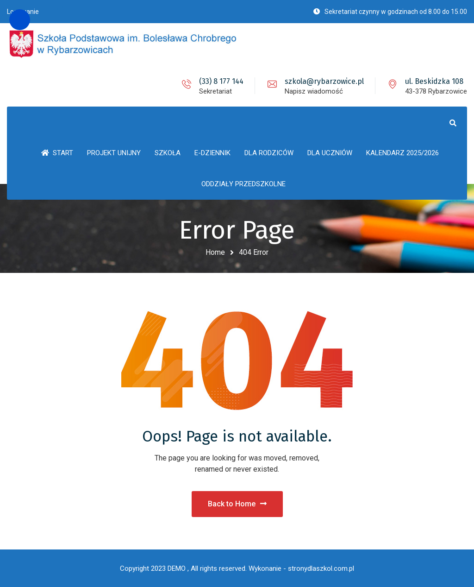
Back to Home (237, 503)
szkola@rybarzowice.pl (324, 81)
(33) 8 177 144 (221, 81)
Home (215, 252)
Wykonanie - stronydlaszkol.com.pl (301, 568)
